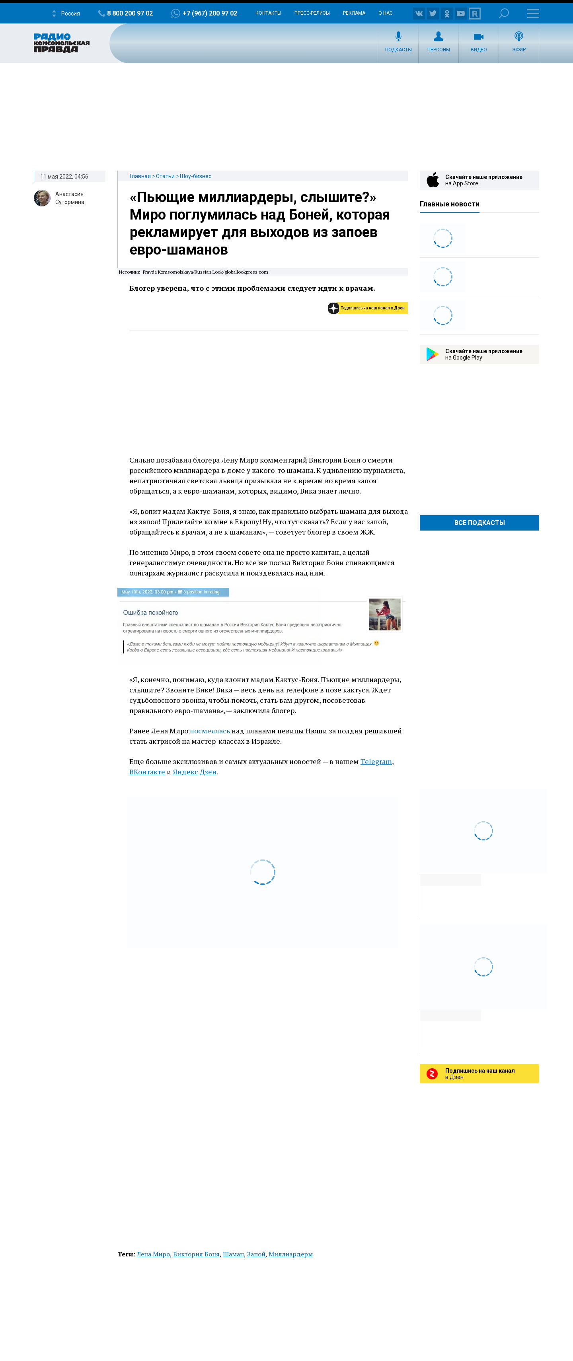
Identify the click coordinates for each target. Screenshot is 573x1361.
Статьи (165, 176)
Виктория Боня (196, 1254)
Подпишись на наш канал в (373, 308)
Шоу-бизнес (195, 176)
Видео (479, 49)
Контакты (268, 13)
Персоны (438, 49)
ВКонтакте (147, 771)
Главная (140, 176)
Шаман (233, 1254)
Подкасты (398, 49)
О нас (385, 13)
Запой (256, 1254)
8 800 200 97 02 (130, 13)
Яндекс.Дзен (194, 771)
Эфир (519, 49)
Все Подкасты (479, 523)
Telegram (376, 761)
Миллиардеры (291, 1254)
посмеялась (210, 730)
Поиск (504, 13)
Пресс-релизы (312, 13)
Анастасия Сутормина (69, 198)
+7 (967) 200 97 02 (210, 13)
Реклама (354, 13)
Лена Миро (153, 1254)
